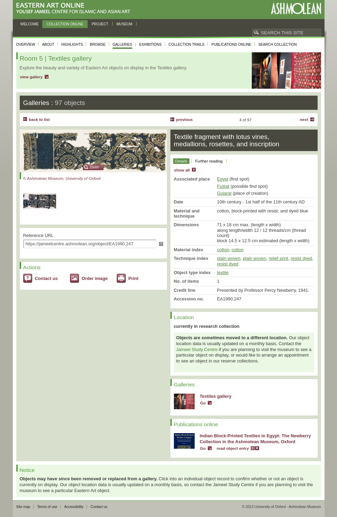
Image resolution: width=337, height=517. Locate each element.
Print (133, 278)
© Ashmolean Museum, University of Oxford (62, 178)
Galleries (122, 44)
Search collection (277, 44)
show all (182, 170)
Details (181, 161)
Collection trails (187, 44)
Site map (23, 507)
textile (223, 272)
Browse (98, 44)
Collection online (64, 24)
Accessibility (73, 507)
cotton (223, 249)
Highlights (72, 44)
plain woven (229, 258)
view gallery (31, 77)
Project (100, 24)
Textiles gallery (216, 396)
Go (203, 403)
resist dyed (301, 258)
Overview (25, 44)
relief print (278, 258)
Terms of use (47, 507)
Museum (125, 24)
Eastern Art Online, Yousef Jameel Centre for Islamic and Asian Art (75, 8)
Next (304, 119)
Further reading (209, 161)
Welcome (29, 24)
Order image (95, 278)
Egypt (223, 179)
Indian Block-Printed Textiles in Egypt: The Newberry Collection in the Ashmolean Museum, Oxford (255, 438)
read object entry (233, 448)
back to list (39, 119)
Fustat (223, 186)
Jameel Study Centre (197, 349)
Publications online (231, 44)
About (48, 44)
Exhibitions (150, 44)
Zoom (94, 167)
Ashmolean (296, 8)
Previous (184, 119)
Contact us (46, 278)
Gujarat (224, 193)
